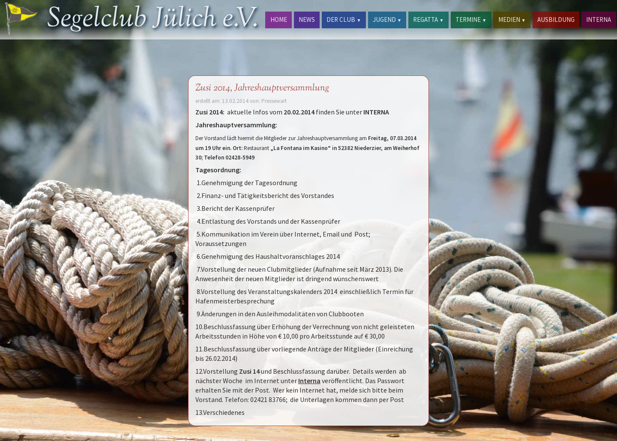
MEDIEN (512, 19)
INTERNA (598, 19)
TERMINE (470, 19)
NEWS (307, 19)
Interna (309, 380)
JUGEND (387, 19)
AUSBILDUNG (556, 19)
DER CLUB (343, 19)
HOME (278, 19)
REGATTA (428, 19)
